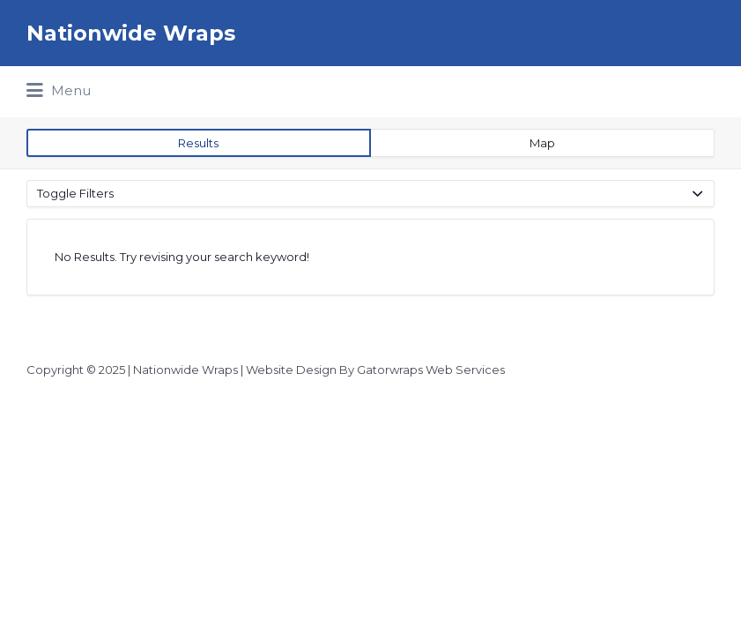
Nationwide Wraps (130, 33)
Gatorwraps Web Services (431, 369)
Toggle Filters (75, 193)
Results (198, 143)
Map (542, 143)
